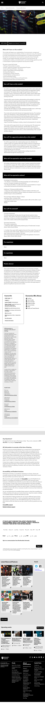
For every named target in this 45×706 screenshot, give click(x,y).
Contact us (36, 666)
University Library (16, 676)
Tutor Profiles (31, 301)
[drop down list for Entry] (38, 531)
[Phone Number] (27, 531)
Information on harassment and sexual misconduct (28, 696)
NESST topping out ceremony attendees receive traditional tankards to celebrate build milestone (17, 582)
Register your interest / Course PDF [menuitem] (17, 43)
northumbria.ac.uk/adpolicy (10, 412)
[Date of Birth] (11, 531)
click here (18, 551)
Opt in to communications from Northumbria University (16, 541)
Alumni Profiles (31, 302)
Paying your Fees (38, 668)
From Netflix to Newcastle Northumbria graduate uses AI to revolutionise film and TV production (27, 582)
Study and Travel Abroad (33, 309)
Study (13, 664)
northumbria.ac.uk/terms (9, 402)
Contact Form (18, 443)
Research (25, 669)
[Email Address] (21, 531)
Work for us (25, 674)
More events (40, 628)
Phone (16, 536)
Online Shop (37, 687)
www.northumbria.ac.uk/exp (10, 396)
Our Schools (14, 671)
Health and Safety (38, 673)
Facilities (30, 299)
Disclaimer (25, 687)
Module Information (9, 321)
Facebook (40, 567)
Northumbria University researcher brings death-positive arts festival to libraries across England (6, 607)
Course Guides (31, 306)
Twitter (36, 567)
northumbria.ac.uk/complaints (11, 419)
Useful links (37, 664)
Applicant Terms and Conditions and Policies (16, 682)
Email (4, 536)
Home (2, 8)
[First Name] (5, 531)
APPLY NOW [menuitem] (4, 43)
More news (4, 620)
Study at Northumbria (10, 8)
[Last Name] (16, 531)
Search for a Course (16, 666)
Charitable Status (27, 676)
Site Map (25, 699)
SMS (27, 536)
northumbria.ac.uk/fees (9, 407)
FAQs (29, 307)
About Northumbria (27, 665)
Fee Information (8, 319)
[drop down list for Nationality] (32, 531)
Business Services (27, 667)
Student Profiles (31, 304)
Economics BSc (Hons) (21, 8)
